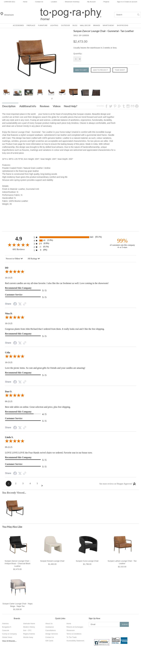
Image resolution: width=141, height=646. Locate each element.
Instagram (117, 632)
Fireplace (31, 25)
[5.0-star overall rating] (70, 272)
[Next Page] (42, 485)
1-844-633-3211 (9, 2)
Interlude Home (29, 624)
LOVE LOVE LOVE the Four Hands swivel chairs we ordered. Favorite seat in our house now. (48, 452)
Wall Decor (85, 25)
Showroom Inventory (71, 2)
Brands (96, 25)
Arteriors (5, 624)
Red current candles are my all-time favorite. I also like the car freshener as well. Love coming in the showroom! (57, 283)
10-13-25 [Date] (8, 278)
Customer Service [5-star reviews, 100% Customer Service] (13, 294)
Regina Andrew (29, 634)
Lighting (54, 25)
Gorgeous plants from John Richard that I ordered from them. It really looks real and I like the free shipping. (54, 329)
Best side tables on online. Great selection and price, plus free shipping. (38, 407)
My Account (91, 2)
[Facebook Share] (15, 304)
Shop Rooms (122, 25)
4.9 (18, 238)
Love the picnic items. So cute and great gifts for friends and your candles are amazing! (45, 368)
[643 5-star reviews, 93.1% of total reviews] (70, 237)
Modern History (29, 627)
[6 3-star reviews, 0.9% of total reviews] (70, 244)
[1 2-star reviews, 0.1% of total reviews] (70, 247)
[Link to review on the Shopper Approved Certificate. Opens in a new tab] (24, 304)
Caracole (5, 630)
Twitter (100, 632)
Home (24, 2)
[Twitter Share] (20, 304)
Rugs (75, 25)
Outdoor (65, 25)
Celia (7, 352)
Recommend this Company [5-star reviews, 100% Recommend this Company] (18, 288)
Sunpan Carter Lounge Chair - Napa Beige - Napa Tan (17, 605)
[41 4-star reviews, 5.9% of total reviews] (70, 240)
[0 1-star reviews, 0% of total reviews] (70, 250)
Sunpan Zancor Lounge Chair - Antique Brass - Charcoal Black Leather (17, 563)
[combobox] (14, 259)
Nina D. (8, 313)
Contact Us (38, 2)
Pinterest (109, 632)
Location (53, 2)
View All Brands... (9, 641)
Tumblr (127, 632)
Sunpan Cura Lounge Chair (87, 561)
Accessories (18, 25)
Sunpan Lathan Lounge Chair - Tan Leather (122, 562)
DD (6, 268)
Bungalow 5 (6, 627)
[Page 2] (16, 483)
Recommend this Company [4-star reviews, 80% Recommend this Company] (18, 411)
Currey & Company (9, 634)
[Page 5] (37, 483)
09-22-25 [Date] (8, 401)
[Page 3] (23, 483)
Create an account (130, 2)
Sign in (119, 2)
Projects (105, 2)
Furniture (42, 25)
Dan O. (8, 391)
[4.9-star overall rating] (18, 244)
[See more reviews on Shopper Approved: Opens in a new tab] (115, 483)
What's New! (108, 25)
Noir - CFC (27, 630)
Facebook (91, 632)
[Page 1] (8, 483)
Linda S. (9, 437)
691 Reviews (19, 249)
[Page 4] (30, 483)
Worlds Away (28, 637)
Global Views (7, 637)
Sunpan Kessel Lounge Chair (52, 561)
